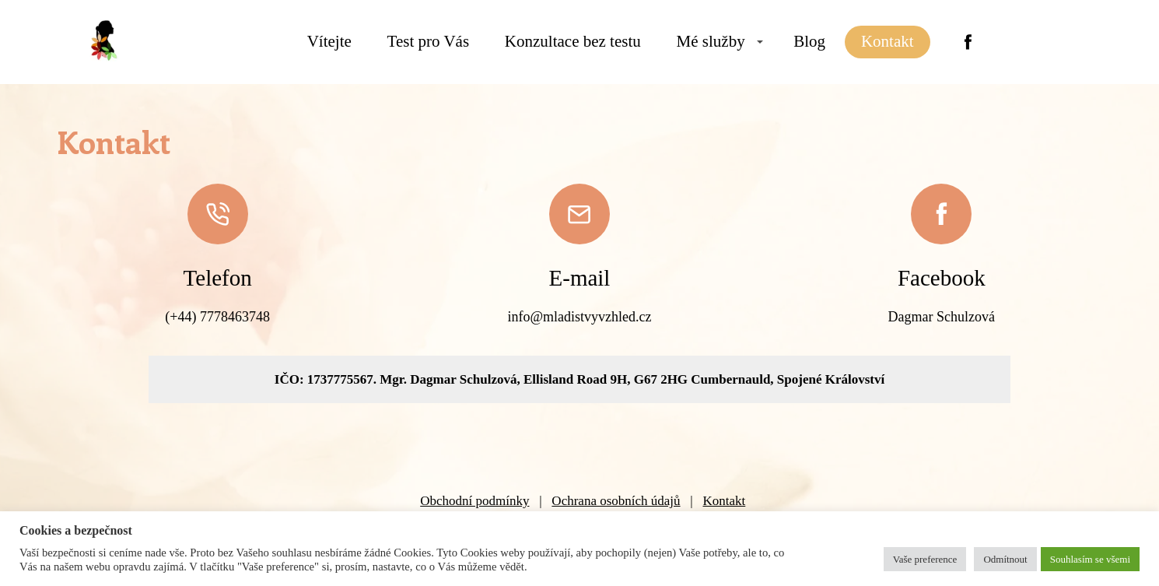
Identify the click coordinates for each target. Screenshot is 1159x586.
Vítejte (329, 41)
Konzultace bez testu (573, 41)
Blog (809, 41)
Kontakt (887, 41)
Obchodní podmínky (474, 500)
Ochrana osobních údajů (615, 500)
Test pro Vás (428, 41)
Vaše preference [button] (925, 559)
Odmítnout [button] (1005, 559)
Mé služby (711, 41)
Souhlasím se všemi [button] (1090, 559)
